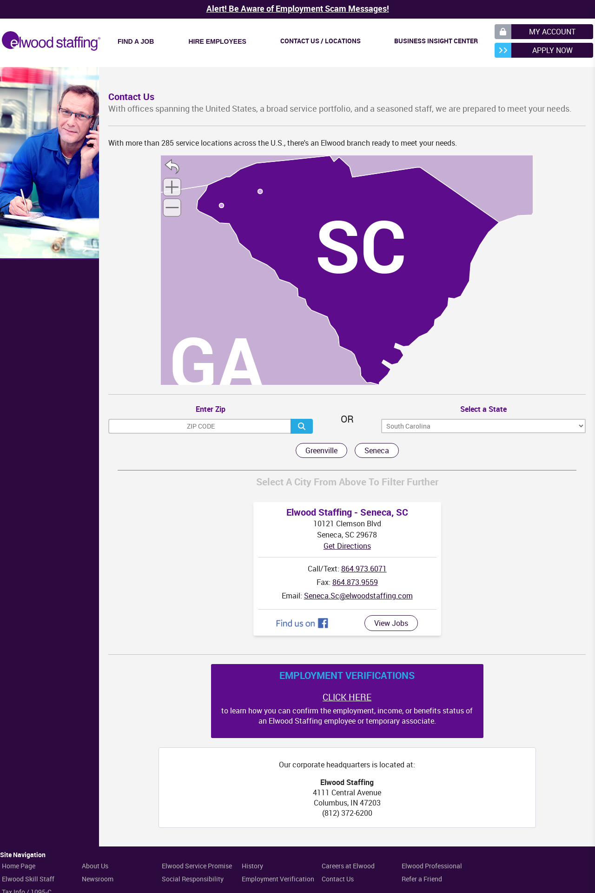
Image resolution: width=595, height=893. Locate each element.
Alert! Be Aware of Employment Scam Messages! (297, 8)
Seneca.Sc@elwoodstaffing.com (358, 596)
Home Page (18, 865)
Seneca (376, 450)
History (252, 865)
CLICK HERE (347, 697)
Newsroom (97, 878)
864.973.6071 (364, 569)
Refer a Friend (422, 878)
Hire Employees (217, 41)
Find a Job (136, 41)
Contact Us (338, 878)
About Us (95, 865)
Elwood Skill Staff (28, 878)
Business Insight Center (436, 40)
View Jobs (391, 623)
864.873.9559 (355, 582)
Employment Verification (278, 878)
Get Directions (347, 546)
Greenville (321, 450)
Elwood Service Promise (197, 865)
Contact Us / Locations (320, 40)
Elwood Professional (432, 865)
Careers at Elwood (348, 865)
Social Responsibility (193, 878)
